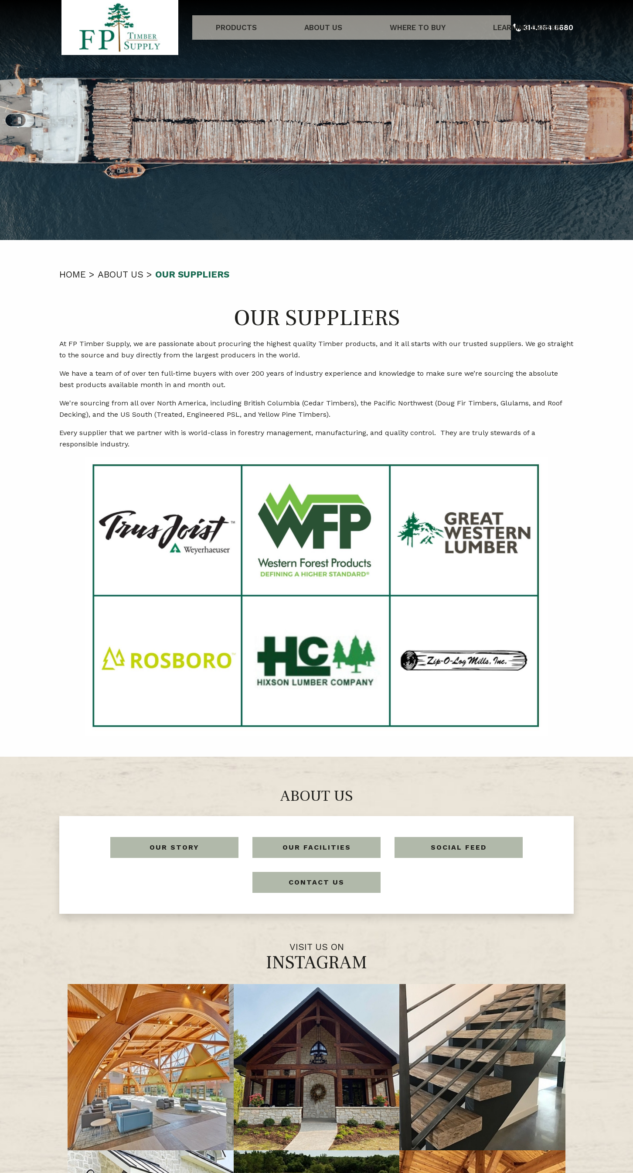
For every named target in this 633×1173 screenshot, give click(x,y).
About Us (306, 27)
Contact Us (316, 882)
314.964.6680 (329, 1129)
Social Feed (459, 847)
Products (241, 27)
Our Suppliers (192, 274)
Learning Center (463, 27)
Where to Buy (377, 27)
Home (72, 274)
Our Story (174, 847)
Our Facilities (316, 847)
